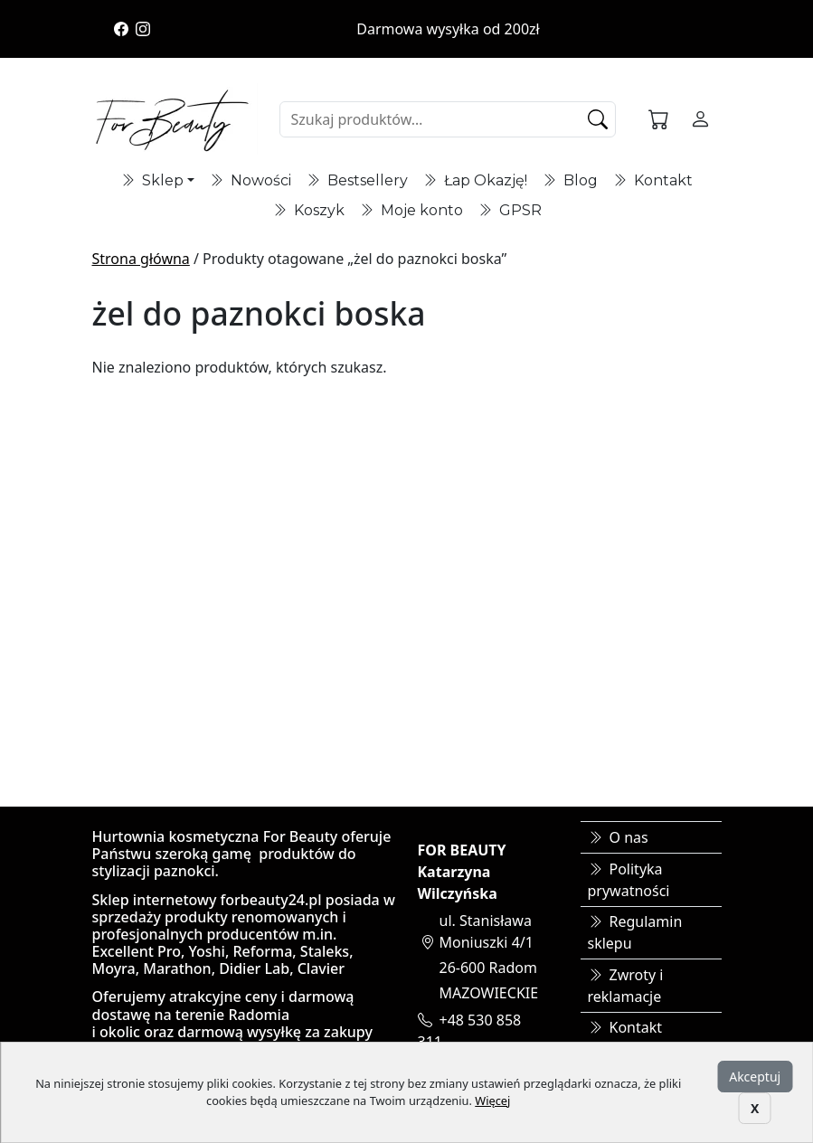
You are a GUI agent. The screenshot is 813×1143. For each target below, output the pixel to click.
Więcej (492, 1100)
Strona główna (141, 259)
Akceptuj (754, 1076)
